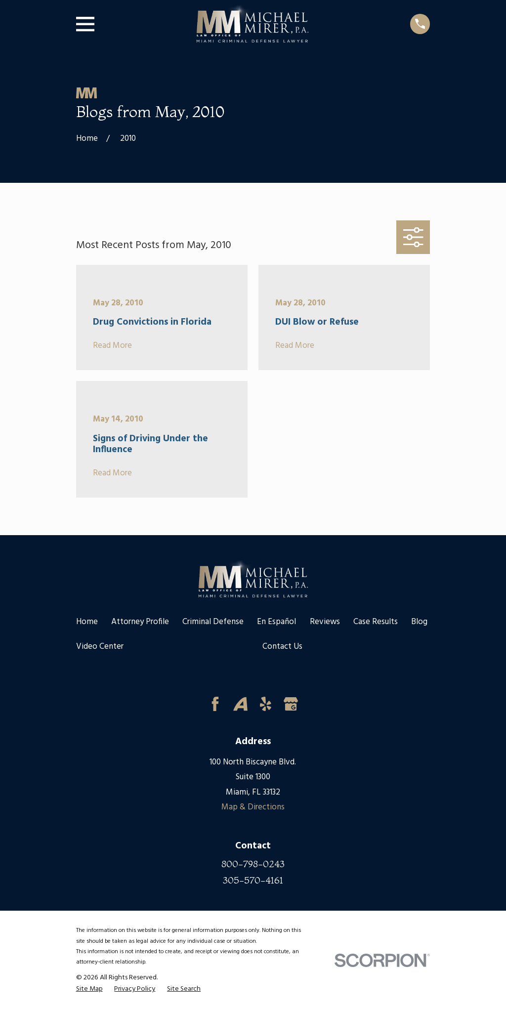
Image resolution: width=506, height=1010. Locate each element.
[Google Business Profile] (291, 704)
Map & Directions (253, 807)
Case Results (375, 622)
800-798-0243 (253, 864)
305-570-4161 (253, 880)
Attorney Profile (140, 622)
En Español (276, 622)
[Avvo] (240, 704)
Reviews (325, 622)
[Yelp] (265, 704)
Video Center (100, 646)
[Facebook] (215, 704)
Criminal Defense (213, 622)
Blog (419, 622)
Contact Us (282, 646)
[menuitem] (89, 989)
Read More (112, 346)
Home (87, 622)
